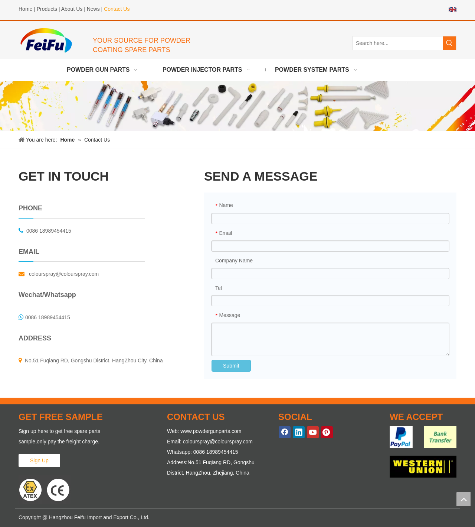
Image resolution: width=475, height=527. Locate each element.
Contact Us (117, 9)
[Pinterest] (327, 432)
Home (25, 9)
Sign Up (39, 460)
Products (47, 9)
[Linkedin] (299, 432)
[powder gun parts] (237, 105)
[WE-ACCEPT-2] (423, 467)
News (93, 9)
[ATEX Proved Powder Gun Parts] (45, 489)
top (463, 499)
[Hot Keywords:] (449, 43)
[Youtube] (313, 432)
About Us (72, 9)
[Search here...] (398, 43)
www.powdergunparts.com (210, 431)
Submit (231, 366)
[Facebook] (285, 432)
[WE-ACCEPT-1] (423, 437)
